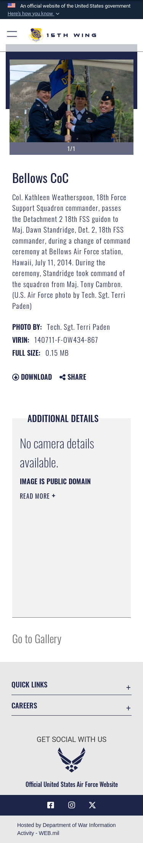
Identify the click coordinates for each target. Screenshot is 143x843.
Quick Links (29, 684)
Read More (36, 496)
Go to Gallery (36, 638)
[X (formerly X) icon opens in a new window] (92, 805)
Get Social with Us (71, 739)
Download (32, 377)
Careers (24, 705)
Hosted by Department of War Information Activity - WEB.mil (66, 829)
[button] (34, 14)
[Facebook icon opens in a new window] (50, 805)
